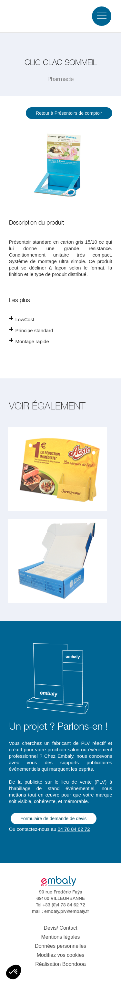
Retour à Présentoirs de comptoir (69, 113)
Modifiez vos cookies (61, 955)
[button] (13, 972)
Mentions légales (60, 937)
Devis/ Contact (60, 928)
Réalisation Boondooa (60, 964)
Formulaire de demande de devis (54, 818)
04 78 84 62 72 (73, 829)
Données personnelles (60, 946)
